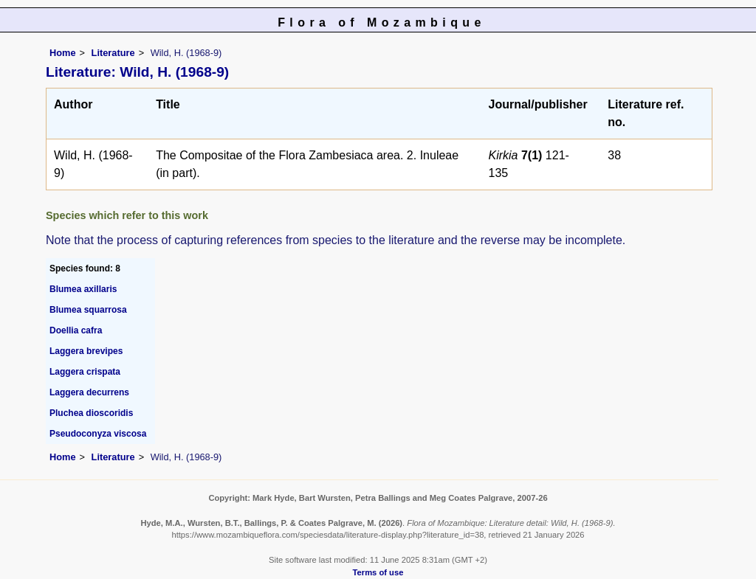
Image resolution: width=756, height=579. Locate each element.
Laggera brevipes (86, 351)
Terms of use (378, 572)
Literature (113, 52)
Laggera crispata (84, 372)
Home (62, 52)
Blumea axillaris (83, 289)
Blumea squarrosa (88, 310)
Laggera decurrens (89, 392)
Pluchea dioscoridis (91, 413)
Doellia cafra (75, 330)
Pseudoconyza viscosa (97, 434)
